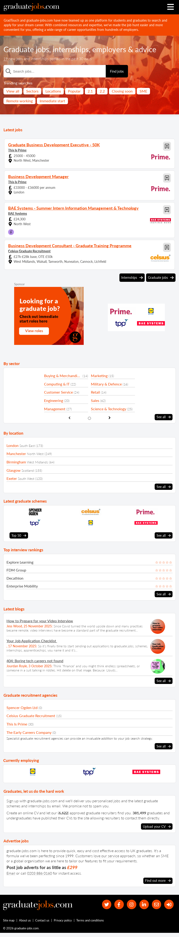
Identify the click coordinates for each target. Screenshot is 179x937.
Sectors (32, 91)
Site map (8, 920)
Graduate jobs (26, 49)
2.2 (102, 91)
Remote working (19, 101)
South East (27, 446)
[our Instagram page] (131, 904)
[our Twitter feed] (107, 904)
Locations (53, 91)
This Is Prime (17, 150)
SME (143, 91)
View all (12, 91)
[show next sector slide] (109, 417)
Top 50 (18, 535)
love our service (106, 856)
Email (10, 873)
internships (71, 49)
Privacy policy (63, 920)
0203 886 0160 (39, 873)
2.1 (90, 91)
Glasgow (13, 470)
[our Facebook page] (119, 904)
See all (164, 417)
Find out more (158, 880)
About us (25, 920)
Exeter (11, 478)
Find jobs (117, 71)
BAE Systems (17, 213)
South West (26, 479)
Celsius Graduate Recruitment (29, 251)
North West (35, 454)
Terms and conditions (90, 920)
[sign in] (169, 904)
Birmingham (16, 462)
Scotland (28, 470)
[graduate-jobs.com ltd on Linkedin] (144, 904)
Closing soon (122, 91)
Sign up (12, 801)
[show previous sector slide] (69, 417)
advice (145, 49)
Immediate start (52, 101)
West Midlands (37, 462)
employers (109, 49)
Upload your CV (157, 826)
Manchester (16, 453)
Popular (74, 91)
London (12, 445)
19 (5, 58)
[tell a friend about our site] (156, 904)
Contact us (42, 920)
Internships (132, 277)
